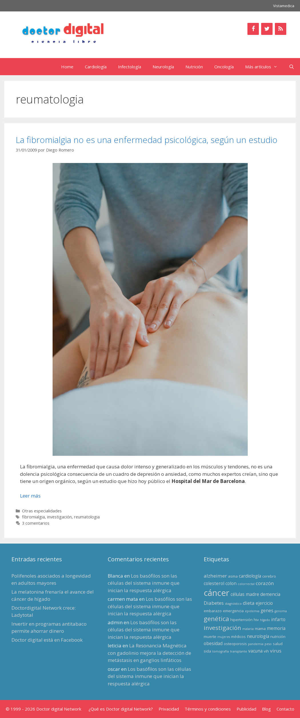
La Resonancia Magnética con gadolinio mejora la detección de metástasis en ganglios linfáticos (149, 652)
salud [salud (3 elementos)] (278, 643)
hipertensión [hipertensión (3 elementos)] (241, 619)
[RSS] (280, 29)
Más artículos (264, 66)
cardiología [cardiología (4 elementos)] (250, 576)
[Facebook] (253, 29)
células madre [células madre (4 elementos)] (245, 594)
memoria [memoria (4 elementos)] (276, 628)
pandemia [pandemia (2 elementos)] (255, 644)
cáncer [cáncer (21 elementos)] (216, 592)
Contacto (285, 709)
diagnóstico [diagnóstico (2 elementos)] (233, 604)
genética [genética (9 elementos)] (216, 618)
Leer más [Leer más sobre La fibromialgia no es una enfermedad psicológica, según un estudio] (30, 495)
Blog (266, 709)
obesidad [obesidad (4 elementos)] (213, 643)
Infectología (129, 66)
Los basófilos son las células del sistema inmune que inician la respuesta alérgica (143, 583)
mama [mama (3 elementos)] (260, 628)
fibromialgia (33, 517)
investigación (59, 517)
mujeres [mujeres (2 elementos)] (223, 637)
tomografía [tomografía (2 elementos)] (220, 651)
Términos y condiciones (208, 709)
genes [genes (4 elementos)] (267, 610)
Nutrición (194, 66)
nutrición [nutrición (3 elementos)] (277, 636)
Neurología (163, 66)
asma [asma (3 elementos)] (233, 576)
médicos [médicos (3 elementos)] (238, 636)
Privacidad (169, 709)
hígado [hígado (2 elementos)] (265, 620)
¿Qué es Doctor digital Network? (121, 709)
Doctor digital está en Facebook (47, 640)
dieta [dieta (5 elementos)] (249, 603)
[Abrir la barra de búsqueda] (291, 66)
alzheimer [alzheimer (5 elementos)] (215, 575)
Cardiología (96, 66)
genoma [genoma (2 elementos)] (281, 611)
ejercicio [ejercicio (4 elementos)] (264, 603)
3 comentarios (35, 523)
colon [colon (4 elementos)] (231, 583)
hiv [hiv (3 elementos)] (256, 619)
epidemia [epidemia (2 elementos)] (252, 611)
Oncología (224, 66)
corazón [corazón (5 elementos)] (265, 583)
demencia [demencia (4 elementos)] (270, 594)
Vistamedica (283, 5)
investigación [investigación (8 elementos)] (222, 628)
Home (67, 66)
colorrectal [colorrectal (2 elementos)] (246, 584)
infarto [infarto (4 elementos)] (278, 619)
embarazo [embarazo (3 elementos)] (213, 610)
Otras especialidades (42, 511)
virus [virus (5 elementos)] (275, 650)
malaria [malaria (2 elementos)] (248, 629)
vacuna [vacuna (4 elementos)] (255, 651)
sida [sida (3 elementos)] (207, 651)
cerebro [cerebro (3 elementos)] (269, 576)
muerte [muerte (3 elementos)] (210, 636)
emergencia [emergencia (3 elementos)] (233, 610)
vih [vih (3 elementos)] (266, 651)
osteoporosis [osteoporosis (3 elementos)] (235, 643)
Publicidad (246, 709)
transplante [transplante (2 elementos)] (238, 651)
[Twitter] (267, 29)
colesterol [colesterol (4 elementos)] (214, 583)
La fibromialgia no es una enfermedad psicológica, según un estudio (146, 140)
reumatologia (87, 517)
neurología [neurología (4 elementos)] (258, 636)
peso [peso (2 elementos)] (268, 644)
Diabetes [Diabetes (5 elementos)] (214, 603)
